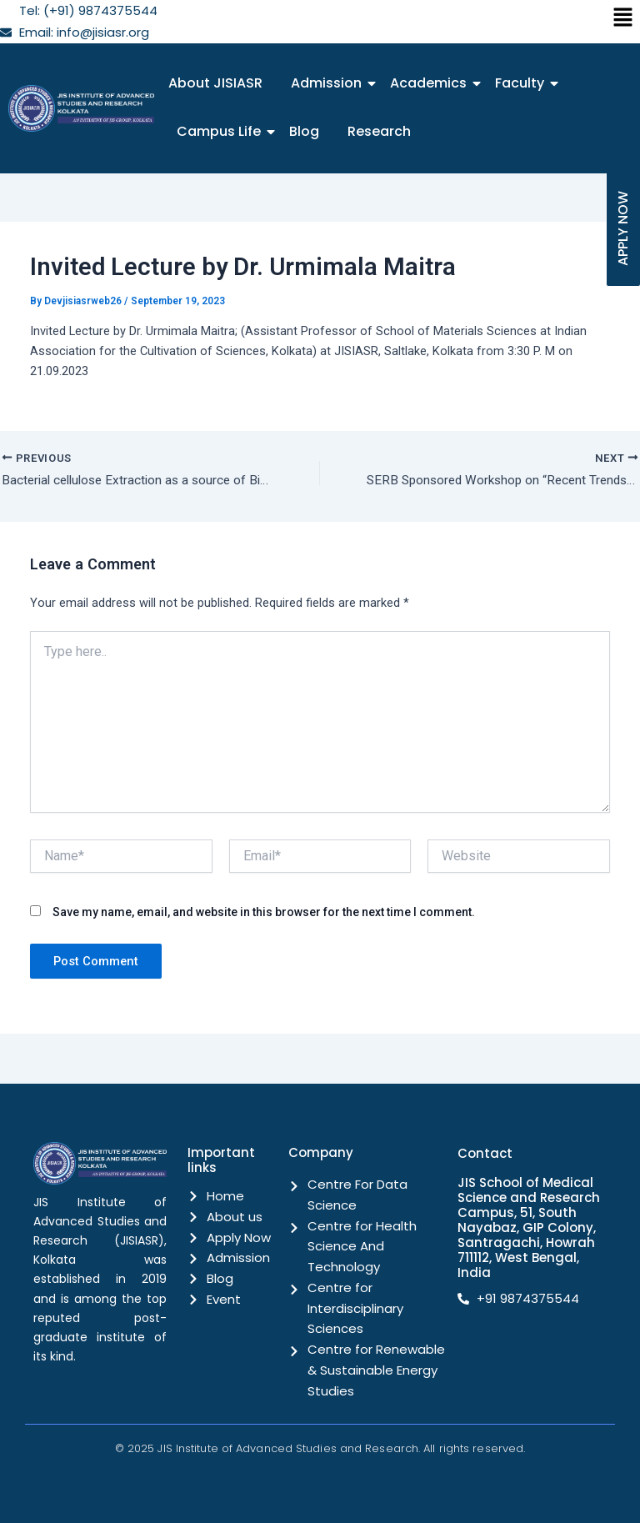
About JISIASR (215, 83)
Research (379, 131)
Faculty (522, 83)
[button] (623, 18)
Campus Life (222, 131)
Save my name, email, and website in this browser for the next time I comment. (263, 913)
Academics (431, 83)
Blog (304, 131)
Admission (329, 83)
